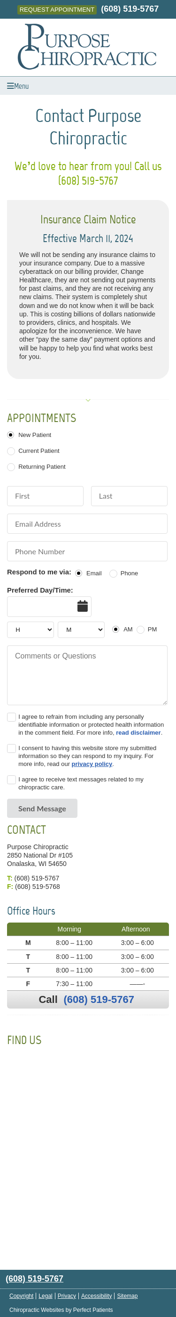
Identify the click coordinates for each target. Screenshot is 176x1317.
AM (128, 629)
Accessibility (96, 1296)
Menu (18, 86)
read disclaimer (138, 732)
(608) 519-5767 (130, 9)
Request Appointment (57, 9)
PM (152, 629)
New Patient (34, 434)
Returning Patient (41, 466)
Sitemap (127, 1296)
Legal (45, 1296)
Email (94, 573)
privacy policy (92, 763)
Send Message (42, 808)
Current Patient (38, 450)
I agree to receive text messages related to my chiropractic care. (81, 783)
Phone (129, 573)
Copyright (21, 1296)
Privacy (67, 1296)
